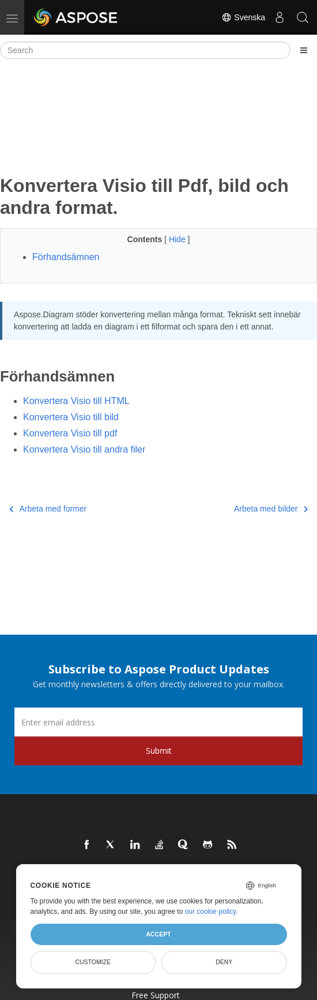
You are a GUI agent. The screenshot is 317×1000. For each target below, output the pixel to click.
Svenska (243, 17)
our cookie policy (210, 912)
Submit (159, 750)
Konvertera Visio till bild (71, 417)
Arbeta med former (47, 508)
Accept (158, 934)
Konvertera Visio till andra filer (84, 449)
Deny (224, 961)
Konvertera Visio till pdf (70, 433)
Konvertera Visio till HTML (76, 401)
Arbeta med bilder (271, 508)
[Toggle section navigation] (304, 50)
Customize (93, 961)
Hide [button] (178, 239)
